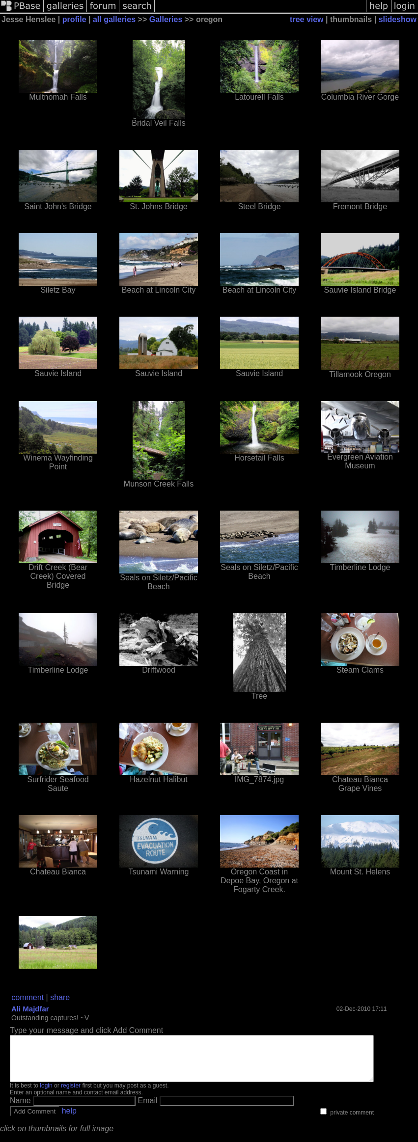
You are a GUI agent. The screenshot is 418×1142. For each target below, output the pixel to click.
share (60, 997)
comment (27, 997)
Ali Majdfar (30, 1009)
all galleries (114, 19)
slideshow (398, 19)
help (69, 1119)
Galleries (166, 19)
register (71, 1094)
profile (74, 19)
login (46, 1094)
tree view (306, 19)
